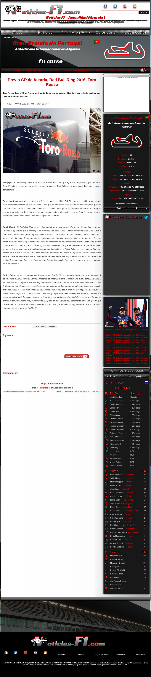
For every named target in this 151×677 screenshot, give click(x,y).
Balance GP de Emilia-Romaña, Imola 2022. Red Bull (126, 330)
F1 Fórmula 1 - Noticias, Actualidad (126, 77)
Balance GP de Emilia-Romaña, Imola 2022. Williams (126, 337)
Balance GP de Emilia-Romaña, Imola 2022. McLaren (126, 361)
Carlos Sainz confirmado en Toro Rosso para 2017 (24, 392)
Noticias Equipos (60, 70)
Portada (61, 655)
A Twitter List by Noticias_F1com (126, 221)
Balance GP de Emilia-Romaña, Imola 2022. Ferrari (126, 350)
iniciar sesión (45, 388)
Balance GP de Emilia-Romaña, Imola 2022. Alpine (126, 335)
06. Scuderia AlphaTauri (79, 70)
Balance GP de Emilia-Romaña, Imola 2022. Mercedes (127, 358)
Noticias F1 (47, 70)
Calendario (120, 655)
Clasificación (140, 655)
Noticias (37, 70)
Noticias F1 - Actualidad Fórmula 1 (18, 70)
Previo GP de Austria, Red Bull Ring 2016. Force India (78, 392)
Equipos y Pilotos (101, 655)
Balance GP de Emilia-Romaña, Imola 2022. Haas (125, 340)
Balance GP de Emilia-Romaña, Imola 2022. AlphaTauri (127, 348)
